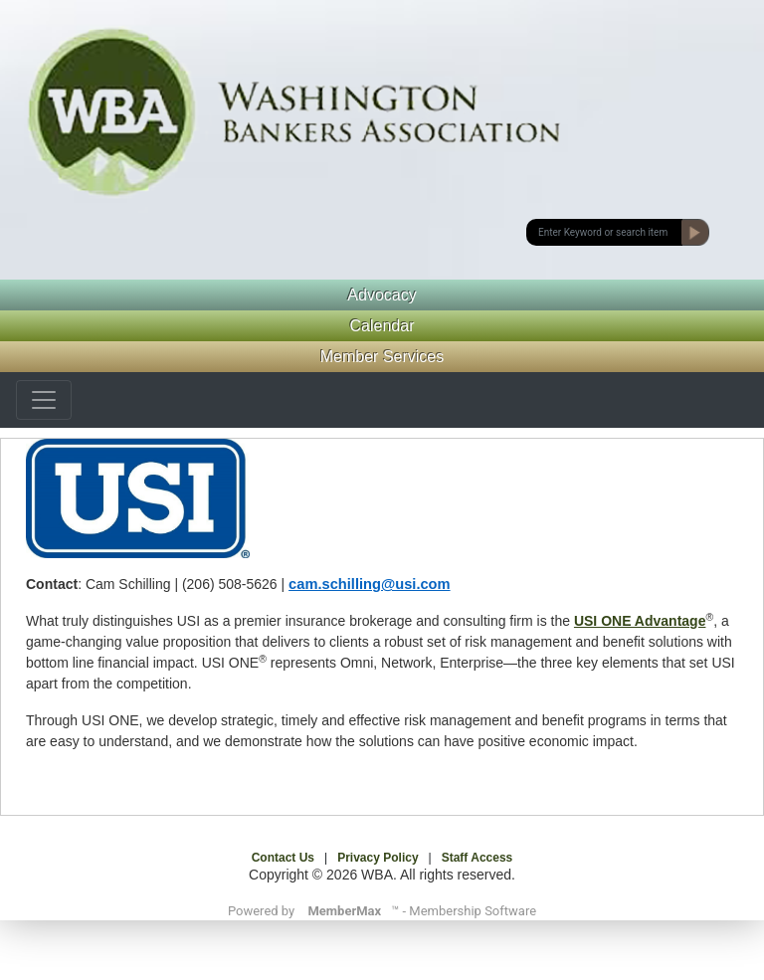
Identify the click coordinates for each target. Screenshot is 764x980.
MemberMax (344, 910)
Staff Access (477, 858)
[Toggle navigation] (44, 400)
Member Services (382, 356)
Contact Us (283, 858)
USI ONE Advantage (640, 621)
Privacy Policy (377, 858)
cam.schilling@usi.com (369, 584)
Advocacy (381, 295)
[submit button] (604, 232)
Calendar (382, 325)
